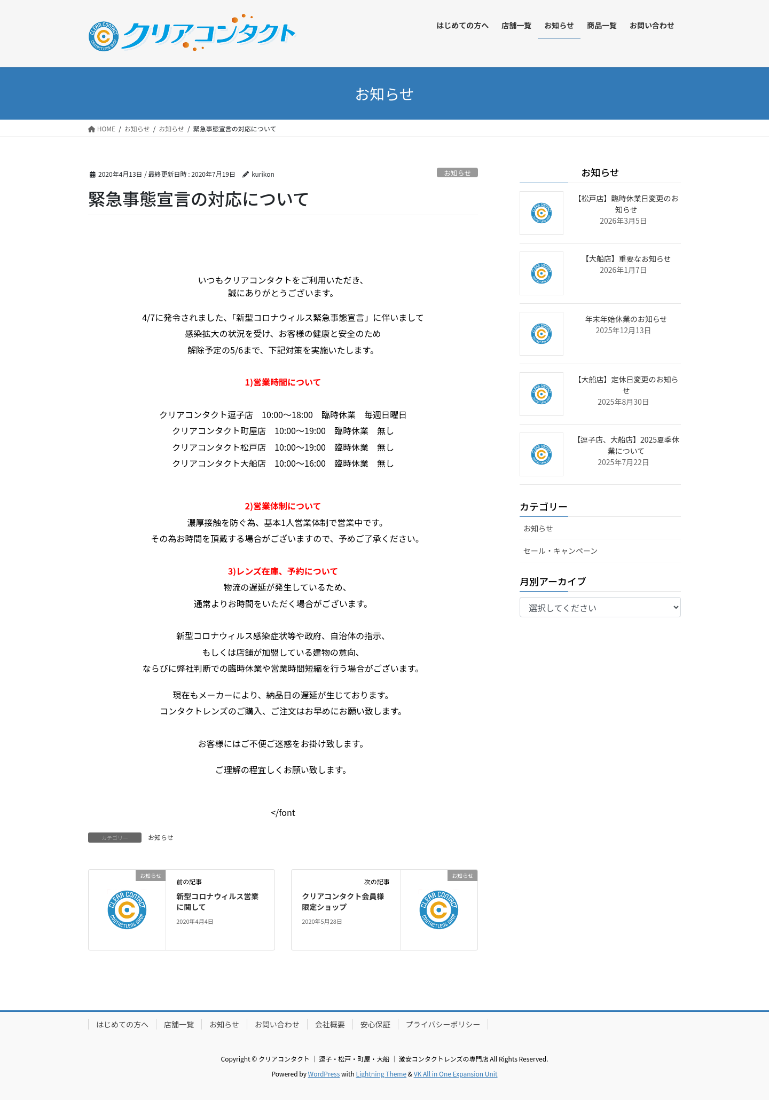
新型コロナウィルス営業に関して (217, 901)
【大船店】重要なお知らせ (626, 258)
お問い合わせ (277, 1024)
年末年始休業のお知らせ (626, 318)
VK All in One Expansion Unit (456, 1073)
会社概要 (330, 1024)
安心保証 (375, 1024)
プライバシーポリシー (443, 1024)
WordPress (324, 1073)
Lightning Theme (381, 1073)
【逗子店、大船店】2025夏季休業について (626, 445)
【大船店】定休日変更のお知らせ (626, 385)
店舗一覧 (179, 1024)
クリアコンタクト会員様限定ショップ (343, 901)
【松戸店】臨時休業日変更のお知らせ (626, 204)
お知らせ (457, 173)
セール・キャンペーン (560, 550)
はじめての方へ (122, 1024)
